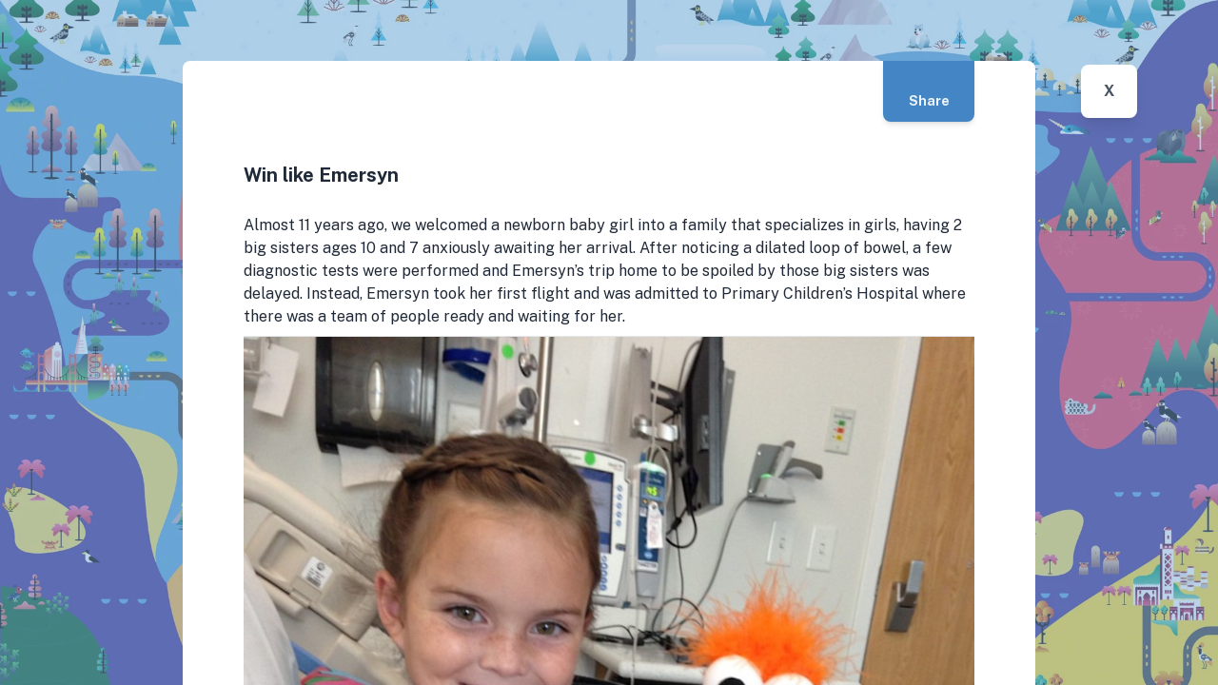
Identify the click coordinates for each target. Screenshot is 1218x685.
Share (929, 100)
